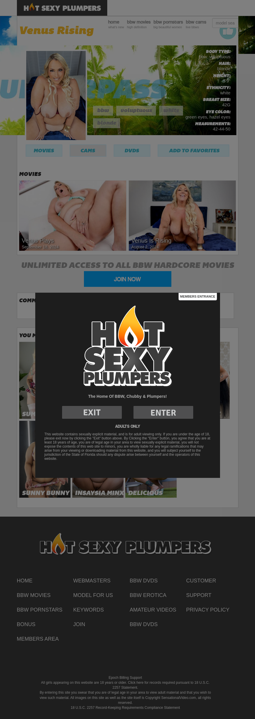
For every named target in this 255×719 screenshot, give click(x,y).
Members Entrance (197, 296)
